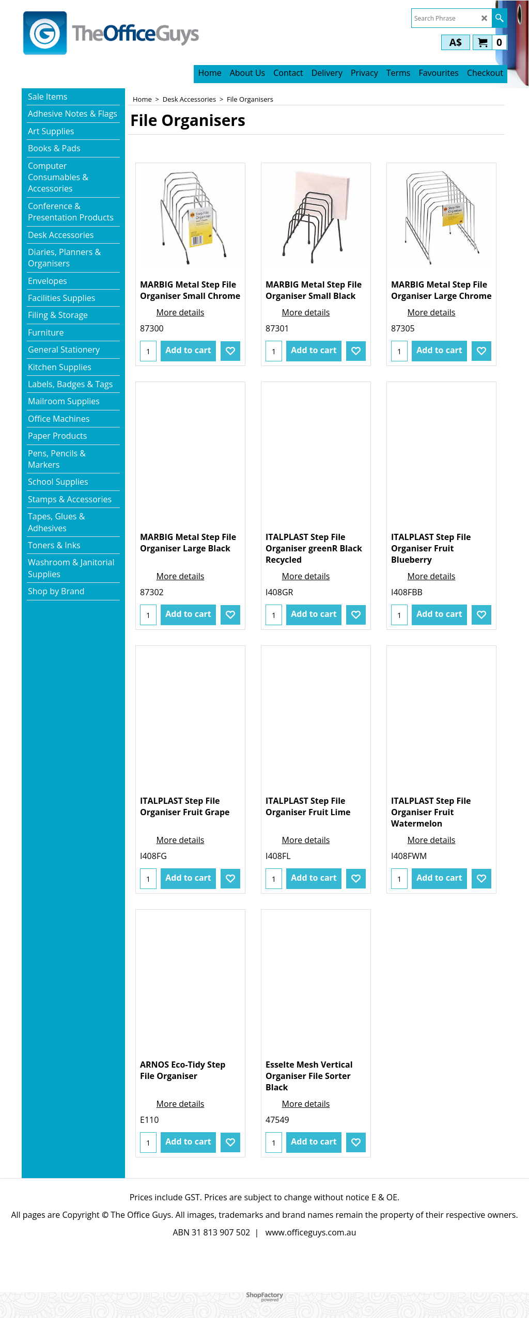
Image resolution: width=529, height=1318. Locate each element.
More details (181, 312)
